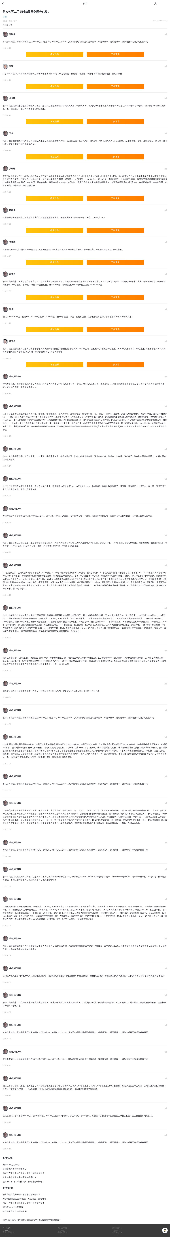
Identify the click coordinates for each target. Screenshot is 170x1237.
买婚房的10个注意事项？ (14, 1207)
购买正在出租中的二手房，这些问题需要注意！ (23, 1203)
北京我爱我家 (9, 1220)
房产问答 (21, 1220)
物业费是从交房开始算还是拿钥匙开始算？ (22, 1194)
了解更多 (115, 54)
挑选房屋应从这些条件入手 (15, 1211)
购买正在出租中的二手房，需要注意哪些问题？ (23, 1173)
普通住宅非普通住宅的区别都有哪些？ (20, 1177)
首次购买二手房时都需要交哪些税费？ (44, 1220)
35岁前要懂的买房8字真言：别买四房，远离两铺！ (25, 1199)
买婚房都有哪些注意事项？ (15, 1169)
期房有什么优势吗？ (12, 1164)
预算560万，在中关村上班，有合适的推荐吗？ (23, 1181)
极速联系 (54, 54)
